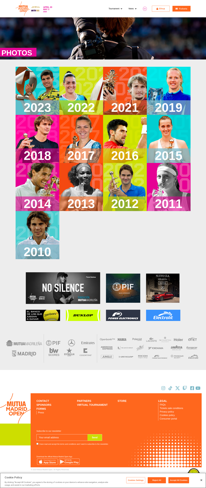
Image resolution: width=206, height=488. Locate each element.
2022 (81, 107)
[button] (115, 8)
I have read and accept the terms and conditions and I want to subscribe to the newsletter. (73, 444)
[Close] (201, 480)
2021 (125, 107)
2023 (37, 107)
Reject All (156, 480)
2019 (168, 107)
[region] (103, 480)
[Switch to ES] (145, 8)
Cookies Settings (136, 480)
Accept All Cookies (178, 480)
